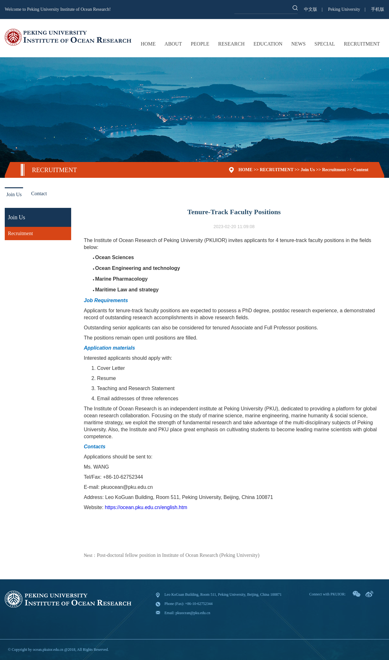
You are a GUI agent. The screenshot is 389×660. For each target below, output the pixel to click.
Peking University (344, 9)
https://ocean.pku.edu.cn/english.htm (146, 507)
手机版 (377, 9)
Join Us (308, 169)
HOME (148, 44)
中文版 (310, 9)
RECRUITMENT (362, 44)
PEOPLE (200, 44)
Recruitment (334, 169)
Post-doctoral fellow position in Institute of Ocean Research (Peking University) (178, 555)
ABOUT (173, 44)
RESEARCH (231, 44)
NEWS (298, 44)
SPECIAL (324, 44)
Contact (39, 193)
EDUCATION (267, 44)
